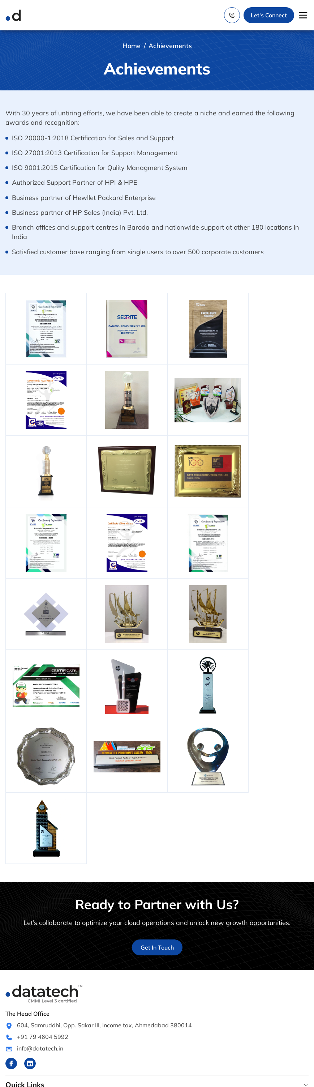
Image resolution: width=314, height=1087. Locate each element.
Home (131, 46)
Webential (250, 1077)
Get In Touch (157, 810)
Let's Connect (269, 15)
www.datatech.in (118, 1076)
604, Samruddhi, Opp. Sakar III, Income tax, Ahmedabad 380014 (104, 888)
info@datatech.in (40, 911)
